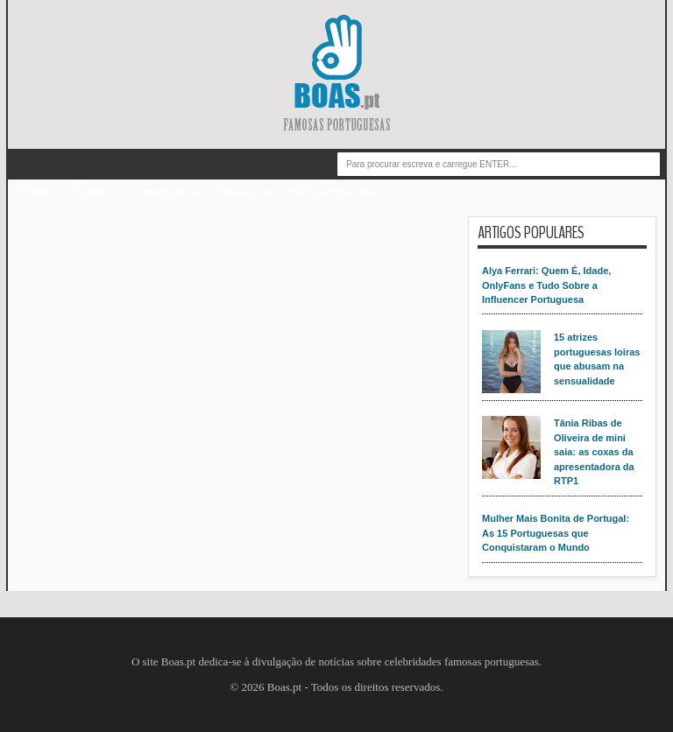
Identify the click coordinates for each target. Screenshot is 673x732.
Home (34, 192)
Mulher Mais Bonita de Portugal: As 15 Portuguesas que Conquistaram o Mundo (555, 533)
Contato (92, 192)
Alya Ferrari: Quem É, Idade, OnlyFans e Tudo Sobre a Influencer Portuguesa (546, 285)
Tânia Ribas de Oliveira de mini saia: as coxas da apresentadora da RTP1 (594, 452)
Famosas (238, 192)
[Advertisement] (242, 338)
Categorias (162, 192)
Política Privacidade (335, 192)
